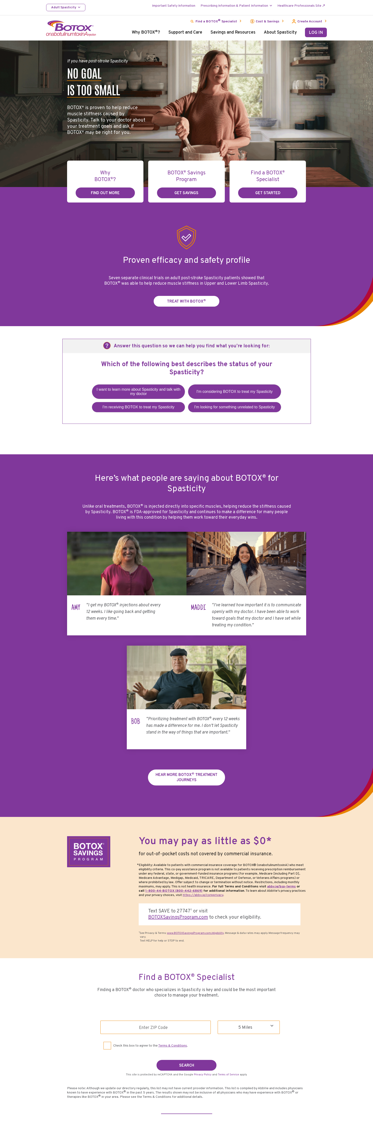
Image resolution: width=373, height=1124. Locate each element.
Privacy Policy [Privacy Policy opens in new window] (202, 1068)
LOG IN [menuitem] (316, 32)
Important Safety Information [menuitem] (173, 6)
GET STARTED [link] (267, 193)
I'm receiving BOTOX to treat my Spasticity (138, 407)
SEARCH (186, 1059)
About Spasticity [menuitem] (280, 32)
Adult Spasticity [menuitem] (63, 7)
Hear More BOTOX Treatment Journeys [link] (186, 773)
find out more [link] (105, 193)
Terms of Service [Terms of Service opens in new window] (228, 1068)
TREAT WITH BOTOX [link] (186, 301)
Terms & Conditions (172, 1040)
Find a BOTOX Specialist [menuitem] (216, 21)
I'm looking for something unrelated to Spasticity (234, 407)
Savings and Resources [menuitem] (233, 32)
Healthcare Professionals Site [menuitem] (299, 6)
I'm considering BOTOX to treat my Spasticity (234, 392)
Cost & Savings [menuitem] (267, 22)
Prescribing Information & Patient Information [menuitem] (234, 6)
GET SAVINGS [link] (186, 193)
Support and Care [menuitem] (185, 32)
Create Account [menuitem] (309, 22)
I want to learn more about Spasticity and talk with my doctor (138, 391)
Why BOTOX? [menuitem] (146, 32)
